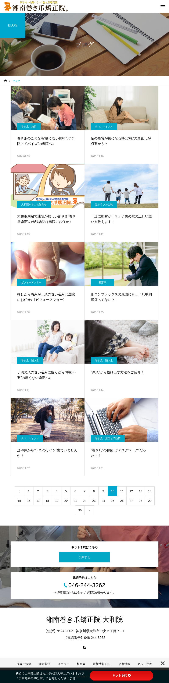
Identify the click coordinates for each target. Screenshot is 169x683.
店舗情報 (124, 664)
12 (131, 491)
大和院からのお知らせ (34, 204)
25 (112, 500)
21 (75, 500)
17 (38, 500)
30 (80, 510)
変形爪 (102, 282)
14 (150, 491)
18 (47, 500)
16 (28, 500)
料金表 (81, 664)
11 (122, 491)
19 (56, 500)
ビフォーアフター (31, 282)
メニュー (63, 664)
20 (66, 500)
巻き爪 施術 (28, 126)
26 (122, 500)
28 (140, 500)
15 (19, 500)
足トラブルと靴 (104, 204)
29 (150, 500)
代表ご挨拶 (24, 664)
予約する (84, 557)
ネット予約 (145, 664)
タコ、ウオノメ (104, 126)
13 (140, 491)
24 (103, 500)
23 (94, 500)
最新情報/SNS (102, 664)
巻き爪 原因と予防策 (108, 438)
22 (84, 500)
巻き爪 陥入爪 (30, 360)
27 (131, 500)
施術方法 (44, 664)
